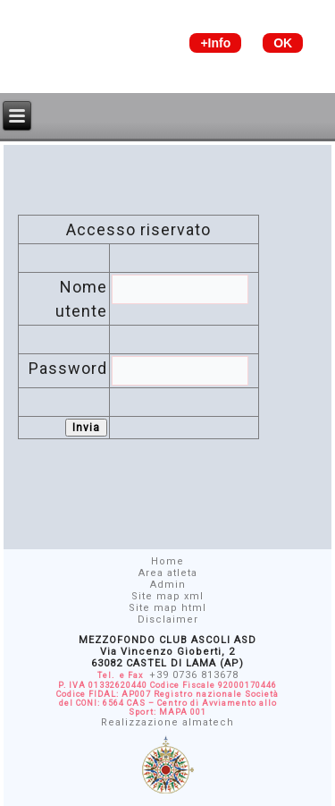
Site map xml (167, 596)
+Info (215, 43)
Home (167, 561)
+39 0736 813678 (194, 675)
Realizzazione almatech (167, 722)
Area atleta (167, 573)
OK (282, 43)
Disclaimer (168, 619)
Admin (168, 584)
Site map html (167, 608)
